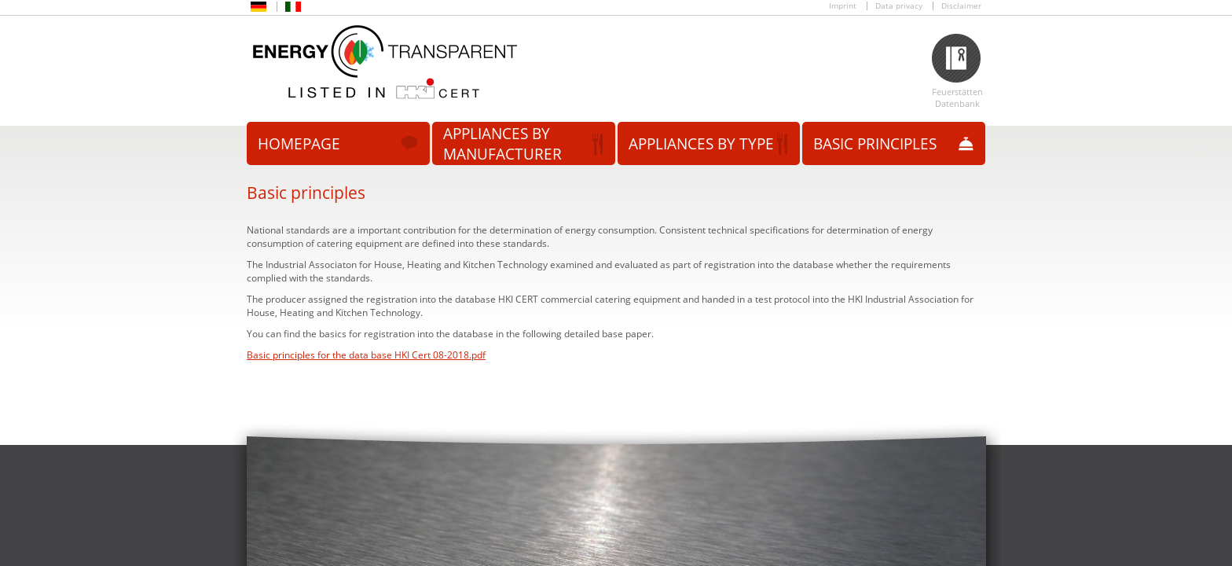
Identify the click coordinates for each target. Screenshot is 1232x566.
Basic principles (875, 144)
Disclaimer (961, 6)
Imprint (842, 6)
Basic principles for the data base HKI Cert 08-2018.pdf (366, 355)
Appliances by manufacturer (502, 143)
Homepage (299, 144)
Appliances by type (701, 144)
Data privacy (898, 6)
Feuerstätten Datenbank (957, 97)
